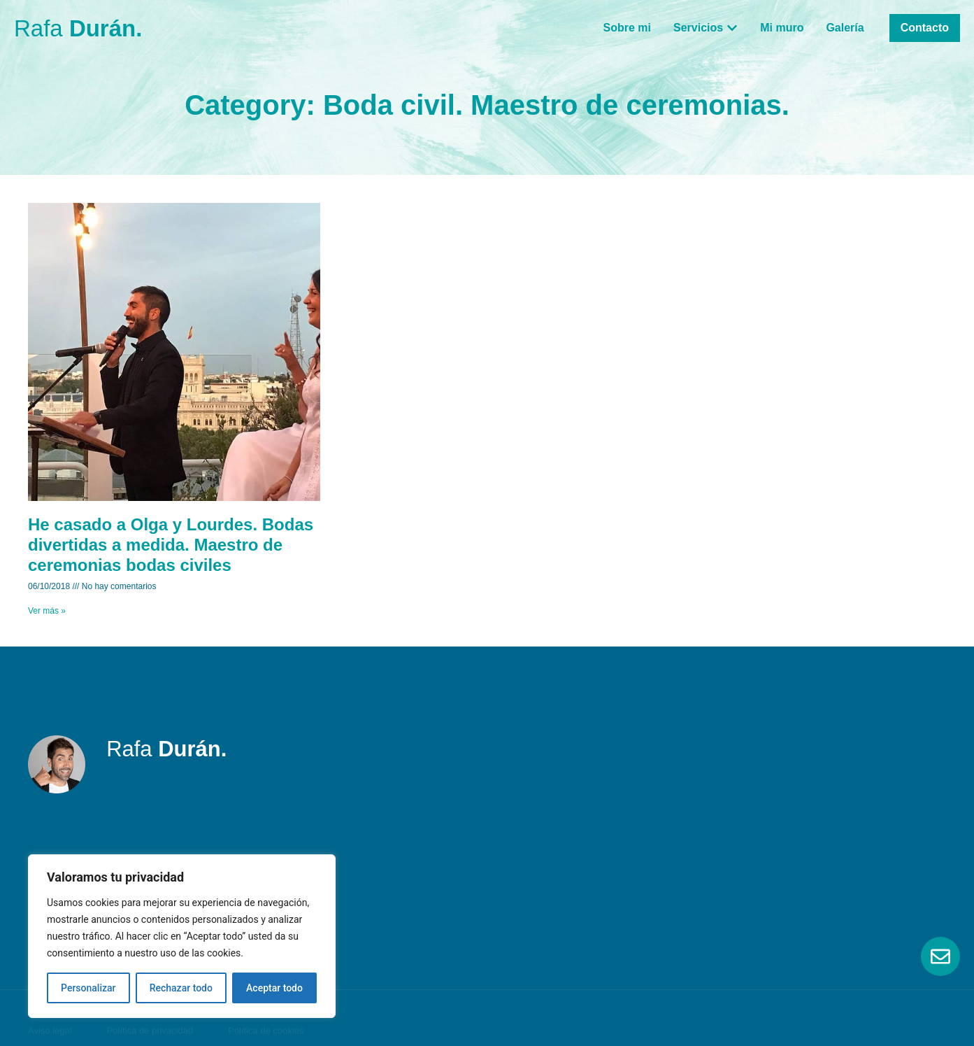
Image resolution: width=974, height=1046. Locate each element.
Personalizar (88, 988)
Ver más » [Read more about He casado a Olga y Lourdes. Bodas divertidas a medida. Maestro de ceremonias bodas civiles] (47, 611)
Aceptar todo (274, 988)
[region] (182, 936)
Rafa (78, 28)
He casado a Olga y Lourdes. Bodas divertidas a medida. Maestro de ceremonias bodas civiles (170, 544)
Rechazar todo (181, 988)
